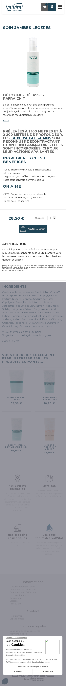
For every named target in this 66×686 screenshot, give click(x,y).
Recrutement (16, 616)
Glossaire (14, 601)
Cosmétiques (16, 598)
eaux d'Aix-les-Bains (31, 138)
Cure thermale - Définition (23, 592)
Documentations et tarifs (22, 586)
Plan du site (15, 603)
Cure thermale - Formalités (23, 589)
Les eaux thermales (19, 595)
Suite (6, 120)
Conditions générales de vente (25, 631)
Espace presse (17, 618)
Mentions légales (18, 634)
